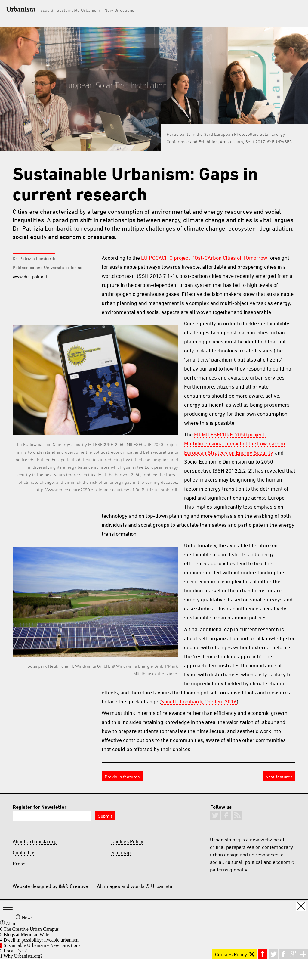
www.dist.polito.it (30, 276)
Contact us (24, 852)
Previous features (122, 776)
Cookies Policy (127, 841)
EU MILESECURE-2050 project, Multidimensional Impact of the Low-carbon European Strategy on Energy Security (234, 443)
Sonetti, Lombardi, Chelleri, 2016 (199, 701)
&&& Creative (73, 886)
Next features (279, 776)
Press (19, 864)
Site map (121, 852)
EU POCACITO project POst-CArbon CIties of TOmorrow (204, 258)
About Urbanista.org (35, 841)
